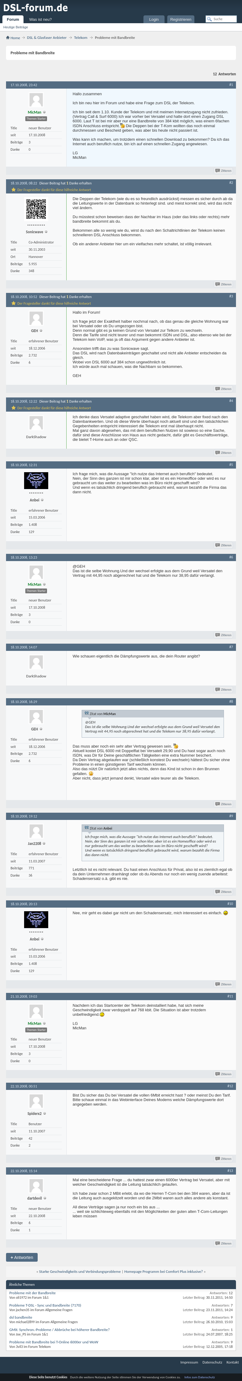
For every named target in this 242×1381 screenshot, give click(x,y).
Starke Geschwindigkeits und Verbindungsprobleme (80, 1271)
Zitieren (223, 171)
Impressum (189, 1362)
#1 (231, 85)
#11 (230, 996)
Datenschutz (212, 1362)
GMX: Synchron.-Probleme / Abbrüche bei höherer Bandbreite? (59, 1329)
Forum (13, 19)
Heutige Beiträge (15, 27)
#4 (231, 401)
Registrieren (180, 19)
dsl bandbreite (20, 1317)
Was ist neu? (40, 19)
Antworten (22, 1257)
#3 (231, 296)
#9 (231, 816)
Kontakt (233, 1362)
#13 (230, 1171)
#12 (230, 1086)
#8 (231, 701)
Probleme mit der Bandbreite (32, 1293)
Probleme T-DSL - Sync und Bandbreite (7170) (45, 1305)
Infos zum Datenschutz (199, 1377)
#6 (231, 557)
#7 (231, 647)
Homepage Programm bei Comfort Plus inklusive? (163, 1271)
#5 (231, 465)
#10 (230, 904)
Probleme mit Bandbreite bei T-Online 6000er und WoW (53, 1342)
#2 (231, 182)
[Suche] (221, 19)
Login (154, 19)
